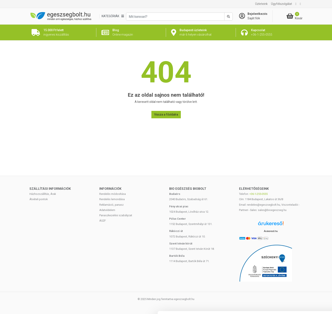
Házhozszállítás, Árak (42, 193)
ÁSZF (102, 220)
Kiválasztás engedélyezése (296, 280)
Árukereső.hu (271, 231)
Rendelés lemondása (112, 199)
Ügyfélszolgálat (281, 4)
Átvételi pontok (38, 199)
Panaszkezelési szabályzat (115, 215)
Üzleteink (261, 4)
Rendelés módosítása (112, 193)
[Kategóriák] (112, 16)
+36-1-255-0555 (258, 193)
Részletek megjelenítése (74, 305)
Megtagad (296, 294)
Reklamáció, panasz (111, 204)
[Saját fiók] (256, 16)
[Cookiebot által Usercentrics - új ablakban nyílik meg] (27, 306)
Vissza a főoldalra (166, 114)
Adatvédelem (107, 210)
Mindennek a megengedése (296, 266)
